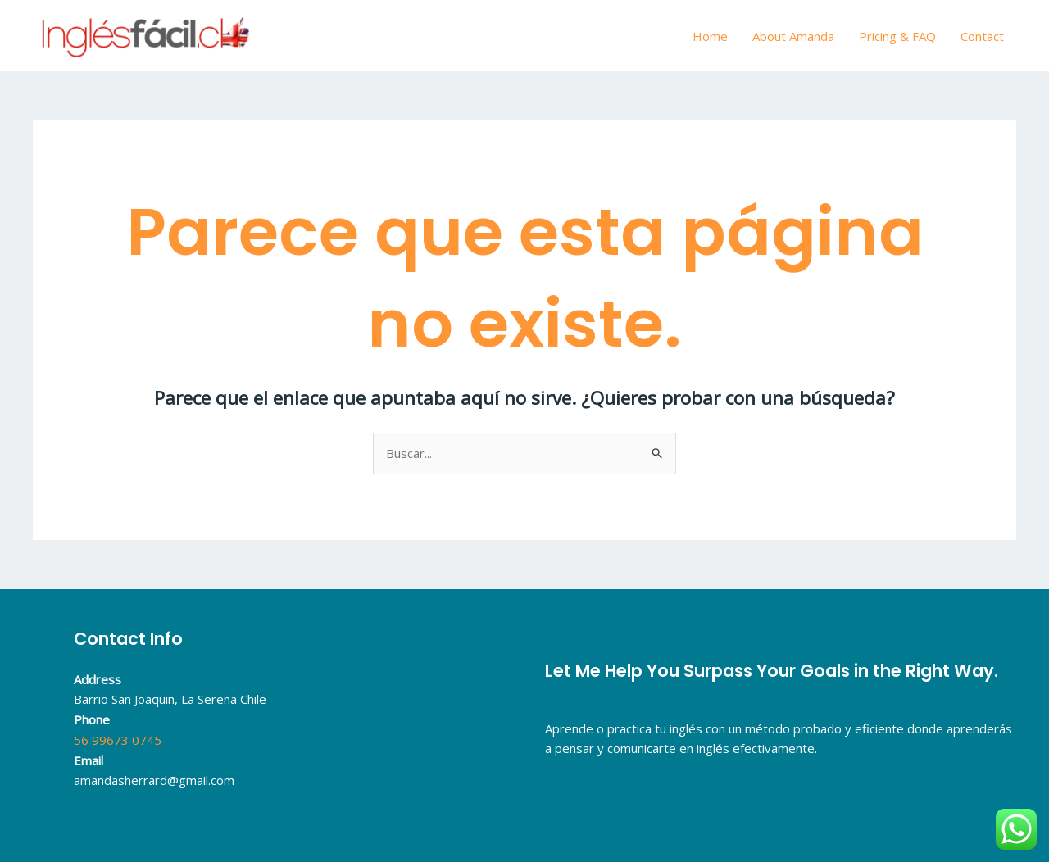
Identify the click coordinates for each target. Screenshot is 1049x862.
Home (710, 36)
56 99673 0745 (117, 740)
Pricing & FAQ (897, 36)
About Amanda (793, 36)
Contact (982, 36)
